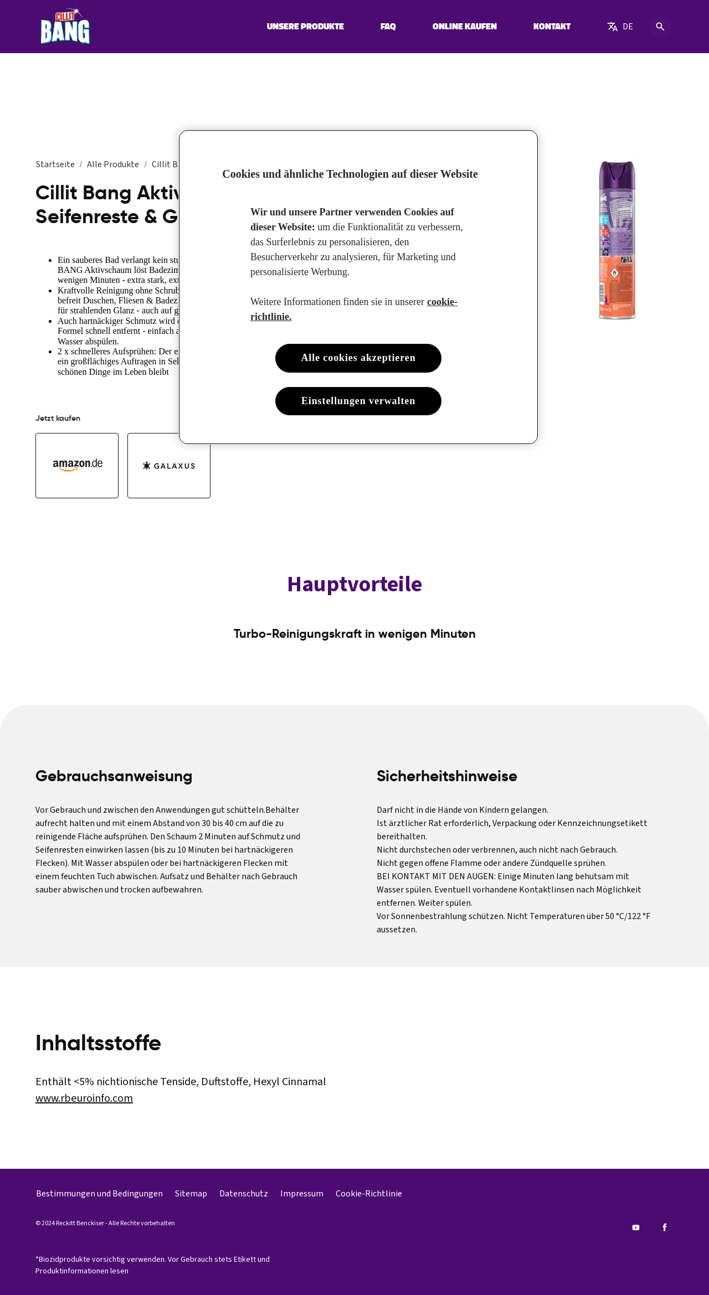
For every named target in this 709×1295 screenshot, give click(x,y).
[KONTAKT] (552, 26)
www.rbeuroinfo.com (84, 1098)
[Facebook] (665, 1227)
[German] (620, 26)
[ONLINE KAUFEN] (464, 26)
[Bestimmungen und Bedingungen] (99, 1193)
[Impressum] (302, 1193)
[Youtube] (636, 1227)
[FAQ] (388, 26)
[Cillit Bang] (65, 26)
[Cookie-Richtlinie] (369, 1193)
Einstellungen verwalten (358, 400)
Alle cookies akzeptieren (358, 357)
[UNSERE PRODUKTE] (305, 26)
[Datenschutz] (244, 1193)
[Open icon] (660, 27)
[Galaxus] (168, 465)
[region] (358, 287)
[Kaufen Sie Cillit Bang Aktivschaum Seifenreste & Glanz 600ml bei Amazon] (77, 465)
